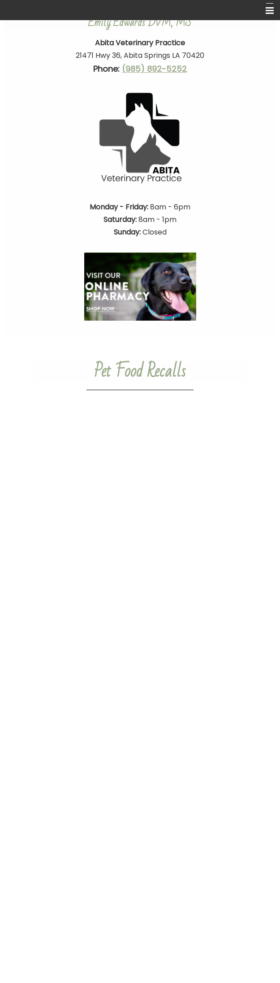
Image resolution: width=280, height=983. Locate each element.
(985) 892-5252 (154, 68)
